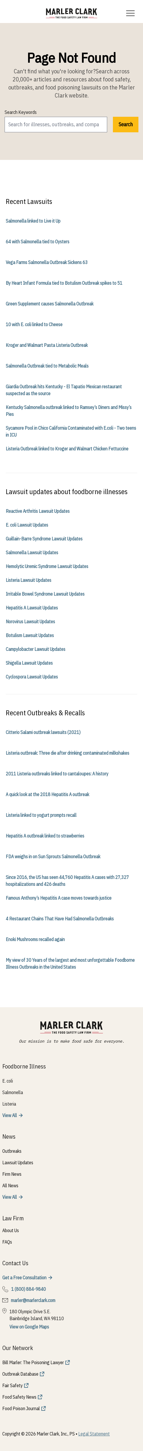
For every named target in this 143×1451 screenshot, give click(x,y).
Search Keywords (21, 112)
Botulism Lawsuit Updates (30, 635)
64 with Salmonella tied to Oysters (37, 241)
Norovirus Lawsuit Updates (30, 621)
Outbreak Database (20, 1374)
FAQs (7, 1242)
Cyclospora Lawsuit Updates (32, 677)
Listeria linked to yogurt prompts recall (41, 815)
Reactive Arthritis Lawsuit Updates (38, 511)
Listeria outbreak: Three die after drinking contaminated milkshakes (67, 753)
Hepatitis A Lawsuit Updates (32, 608)
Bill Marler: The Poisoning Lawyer (33, 1362)
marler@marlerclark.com (33, 1300)
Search (126, 124)
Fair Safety (12, 1385)
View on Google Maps (29, 1327)
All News (10, 1185)
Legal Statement (94, 1434)
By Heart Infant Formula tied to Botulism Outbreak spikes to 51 (64, 283)
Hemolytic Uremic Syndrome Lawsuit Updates (47, 566)
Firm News (11, 1174)
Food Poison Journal (21, 1408)
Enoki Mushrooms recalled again (35, 939)
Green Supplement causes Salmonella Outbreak (49, 304)
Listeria (9, 1104)
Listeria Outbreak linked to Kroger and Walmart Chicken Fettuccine (67, 449)
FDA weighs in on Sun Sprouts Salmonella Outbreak (53, 856)
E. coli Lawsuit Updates (27, 525)
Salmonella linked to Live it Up (33, 221)
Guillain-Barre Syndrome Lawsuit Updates (44, 539)
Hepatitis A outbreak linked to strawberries (45, 836)
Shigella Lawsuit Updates (29, 663)
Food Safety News (19, 1397)
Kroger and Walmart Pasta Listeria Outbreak (47, 345)
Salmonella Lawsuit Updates (32, 552)
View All (9, 1115)
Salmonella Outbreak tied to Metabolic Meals (47, 366)
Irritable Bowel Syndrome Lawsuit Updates (45, 594)
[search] (56, 124)
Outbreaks (11, 1151)
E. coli (7, 1081)
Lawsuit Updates (17, 1162)
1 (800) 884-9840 (28, 1289)
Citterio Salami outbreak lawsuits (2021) (43, 732)
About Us (10, 1230)
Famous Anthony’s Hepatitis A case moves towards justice (58, 898)
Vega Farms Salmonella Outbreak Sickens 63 (47, 262)
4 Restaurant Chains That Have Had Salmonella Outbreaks (60, 919)
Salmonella (12, 1092)
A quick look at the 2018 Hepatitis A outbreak (47, 794)
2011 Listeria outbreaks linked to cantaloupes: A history (57, 774)
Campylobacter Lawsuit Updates (35, 649)
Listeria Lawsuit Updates (28, 580)
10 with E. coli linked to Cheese (34, 324)
